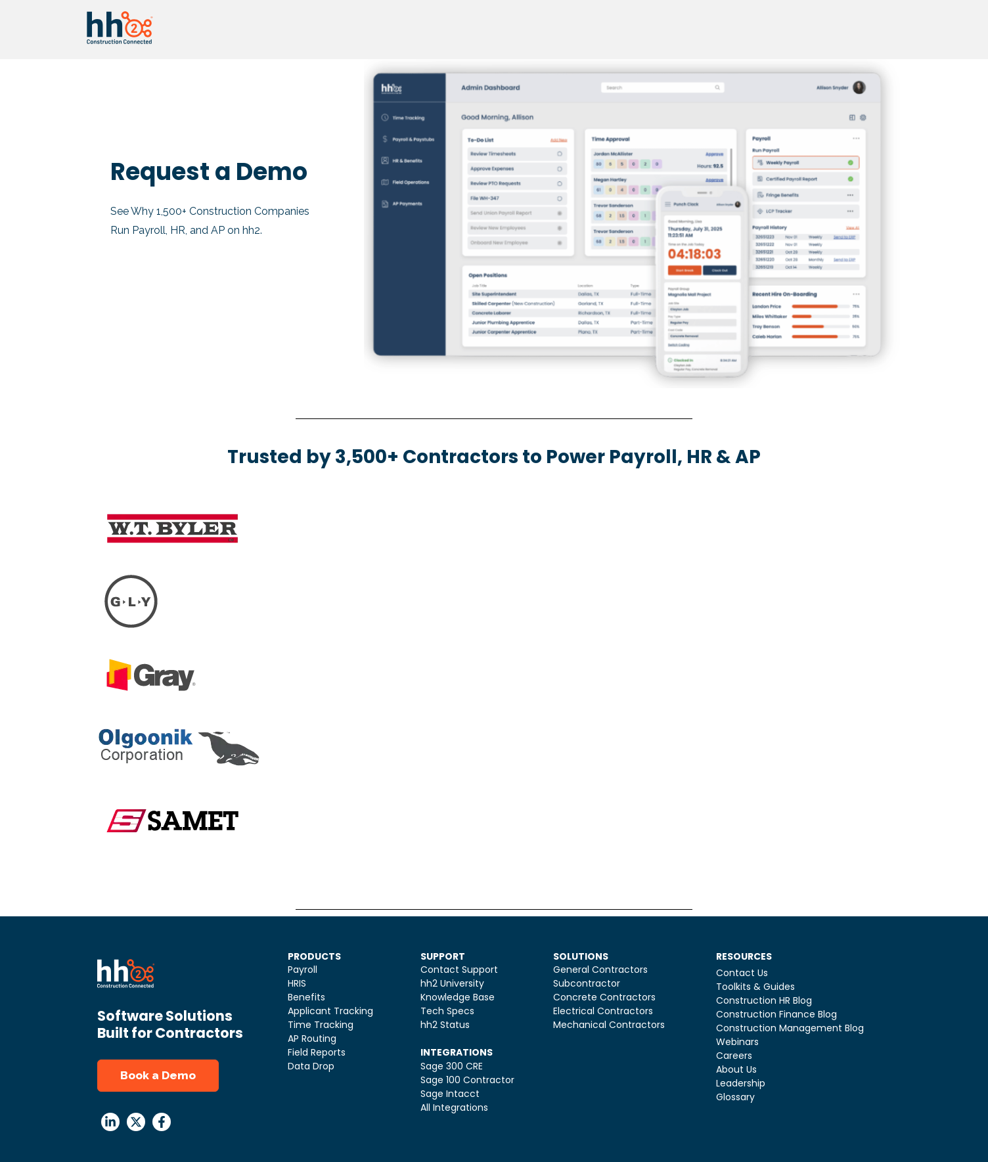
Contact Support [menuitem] (459, 969)
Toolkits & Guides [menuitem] (755, 986)
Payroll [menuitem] (302, 969)
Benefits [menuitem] (306, 997)
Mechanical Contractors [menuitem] (609, 1024)
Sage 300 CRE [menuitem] (451, 1066)
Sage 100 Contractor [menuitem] (467, 1079)
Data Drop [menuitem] (311, 1066)
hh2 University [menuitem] (452, 983)
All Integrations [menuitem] (454, 1107)
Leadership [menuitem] (740, 1083)
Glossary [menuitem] (735, 1097)
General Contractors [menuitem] (600, 969)
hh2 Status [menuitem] (445, 1024)
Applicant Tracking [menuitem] (330, 1010)
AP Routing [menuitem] (312, 1038)
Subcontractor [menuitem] (586, 983)
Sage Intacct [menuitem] (450, 1093)
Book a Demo (158, 1075)
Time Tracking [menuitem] (320, 1024)
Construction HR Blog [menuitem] (764, 1000)
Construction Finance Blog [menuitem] (776, 1014)
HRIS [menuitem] (297, 983)
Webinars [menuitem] (737, 1041)
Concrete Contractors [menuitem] (604, 997)
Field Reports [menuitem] (317, 1052)
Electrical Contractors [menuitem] (603, 1010)
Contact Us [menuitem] (742, 972)
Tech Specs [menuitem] (447, 1010)
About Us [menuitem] (736, 1069)
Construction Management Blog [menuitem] (790, 1028)
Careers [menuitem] (734, 1055)
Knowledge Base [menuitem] (457, 997)
